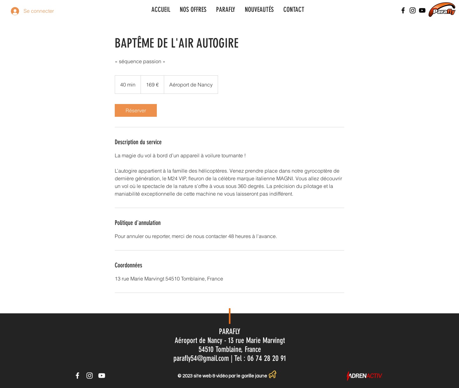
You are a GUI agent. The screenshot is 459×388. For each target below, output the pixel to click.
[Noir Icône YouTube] (422, 10)
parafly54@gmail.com (201, 358)
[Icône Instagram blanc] (89, 375)
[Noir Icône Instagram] (413, 10)
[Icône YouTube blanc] (102, 375)
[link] (136, 110)
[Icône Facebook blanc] (77, 375)
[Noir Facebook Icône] (403, 10)
